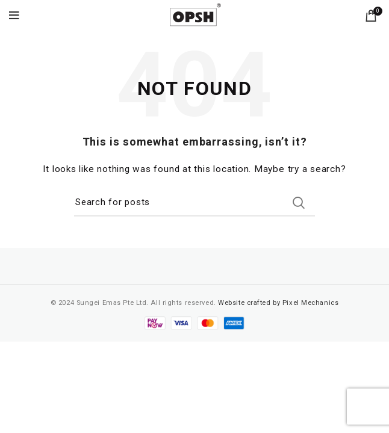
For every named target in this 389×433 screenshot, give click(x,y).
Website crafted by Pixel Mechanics (278, 303)
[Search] (194, 202)
